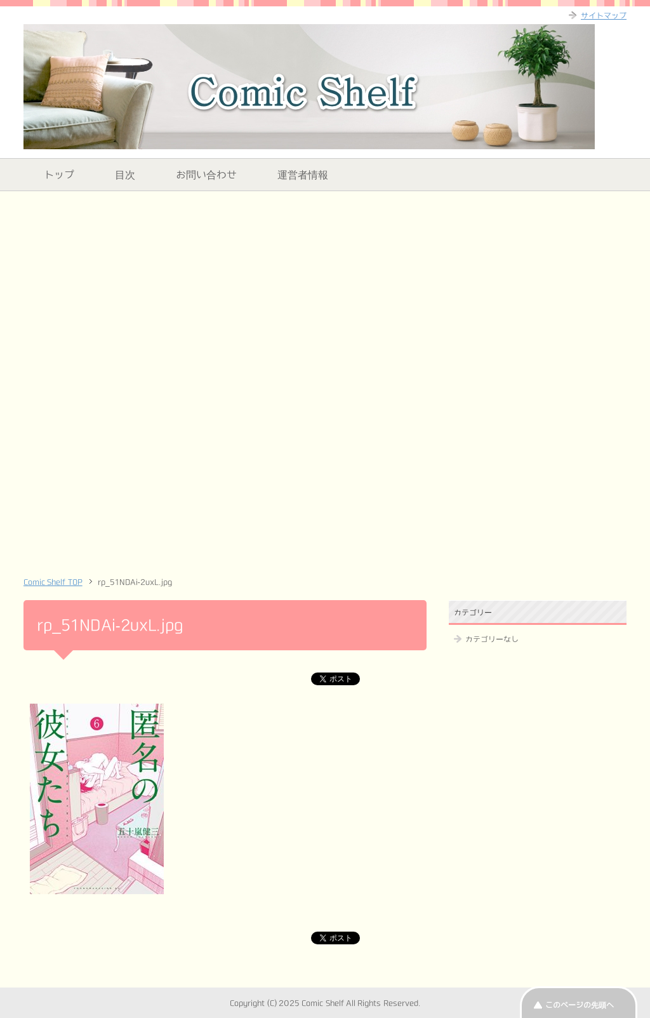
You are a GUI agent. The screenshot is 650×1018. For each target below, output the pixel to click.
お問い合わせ (206, 175)
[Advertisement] (325, 289)
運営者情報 (302, 175)
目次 (125, 175)
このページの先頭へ (579, 1004)
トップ (59, 175)
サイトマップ (604, 15)
